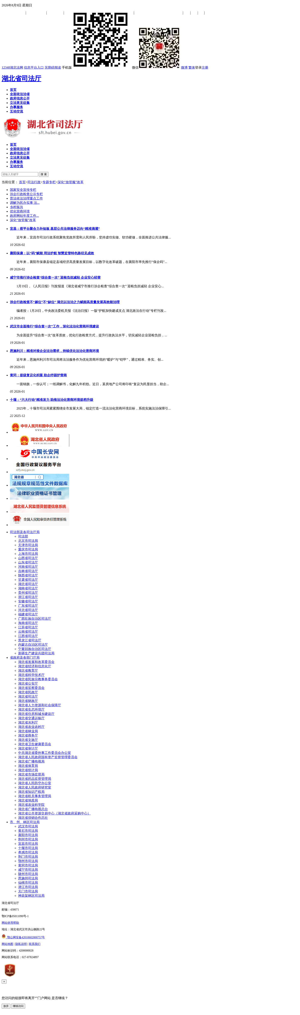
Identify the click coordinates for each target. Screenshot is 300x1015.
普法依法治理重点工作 (26, 198)
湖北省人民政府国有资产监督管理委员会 (48, 757)
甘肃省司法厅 (28, 579)
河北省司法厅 (28, 610)
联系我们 (34, 944)
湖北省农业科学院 (31, 804)
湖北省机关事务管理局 (34, 796)
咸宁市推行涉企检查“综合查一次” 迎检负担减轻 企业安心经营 (55, 277)
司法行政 (34, 182)
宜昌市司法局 (28, 843)
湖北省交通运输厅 (31, 718)
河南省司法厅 (28, 566)
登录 (198, 67)
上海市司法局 (28, 553)
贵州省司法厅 (28, 592)
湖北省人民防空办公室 (34, 783)
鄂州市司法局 (28, 861)
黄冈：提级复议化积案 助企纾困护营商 (38, 375)
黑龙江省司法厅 (29, 640)
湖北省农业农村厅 (31, 727)
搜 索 (44, 174)
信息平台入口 (34, 67)
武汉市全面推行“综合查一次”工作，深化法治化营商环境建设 (54, 326)
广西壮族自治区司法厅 (34, 618)
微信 (156, 67)
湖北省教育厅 (28, 670)
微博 (184, 67)
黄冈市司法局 (28, 865)
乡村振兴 (16, 207)
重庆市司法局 (28, 549)
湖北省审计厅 (28, 748)
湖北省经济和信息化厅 (34, 666)
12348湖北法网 (12, 67)
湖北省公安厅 (28, 683)
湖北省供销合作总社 (33, 817)
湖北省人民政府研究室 (34, 787)
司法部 (23, 536)
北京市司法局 (28, 540)
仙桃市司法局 (28, 882)
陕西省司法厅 (28, 575)
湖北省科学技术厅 (31, 675)
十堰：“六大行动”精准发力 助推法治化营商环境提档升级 (51, 399)
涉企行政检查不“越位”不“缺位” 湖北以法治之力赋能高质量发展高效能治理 (65, 302)
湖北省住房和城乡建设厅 (36, 714)
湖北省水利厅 (28, 722)
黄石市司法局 (28, 830)
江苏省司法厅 (28, 627)
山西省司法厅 (28, 558)
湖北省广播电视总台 (33, 809)
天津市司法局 (28, 545)
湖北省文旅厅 (28, 740)
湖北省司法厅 (21, 78)
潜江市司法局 (28, 887)
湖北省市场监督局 (31, 774)
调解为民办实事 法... (25, 202)
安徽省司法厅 (28, 601)
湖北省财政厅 (28, 701)
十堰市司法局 (28, 848)
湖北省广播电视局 (31, 761)
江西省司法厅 (28, 636)
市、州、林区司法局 (25, 822)
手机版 (96, 67)
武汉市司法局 (28, 826)
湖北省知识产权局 (31, 791)
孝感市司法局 (28, 852)
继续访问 (18, 1006)
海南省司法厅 (28, 623)
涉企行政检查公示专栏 (26, 194)
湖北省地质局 (28, 800)
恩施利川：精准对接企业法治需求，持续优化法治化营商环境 (54, 351)
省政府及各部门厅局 (25, 657)
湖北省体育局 (28, 765)
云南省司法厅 (28, 631)
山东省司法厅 (28, 562)
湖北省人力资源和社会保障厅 (39, 705)
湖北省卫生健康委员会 (34, 744)
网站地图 (7, 944)
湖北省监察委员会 (31, 688)
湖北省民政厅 (28, 692)
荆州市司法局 (28, 839)
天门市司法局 (28, 891)
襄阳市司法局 (28, 835)
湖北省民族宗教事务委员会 (38, 679)
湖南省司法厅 (28, 588)
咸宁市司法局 (28, 869)
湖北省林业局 (28, 731)
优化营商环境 (20, 211)
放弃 (6, 1006)
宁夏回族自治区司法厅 (34, 649)
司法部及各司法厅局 (25, 532)
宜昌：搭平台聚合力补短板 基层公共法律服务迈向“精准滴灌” (55, 228)
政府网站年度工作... (24, 215)
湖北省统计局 (28, 770)
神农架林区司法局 (31, 895)
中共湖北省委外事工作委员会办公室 (44, 753)
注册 (205, 67)
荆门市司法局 (28, 856)
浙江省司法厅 (28, 597)
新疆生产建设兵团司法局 (36, 653)
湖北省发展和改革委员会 (36, 662)
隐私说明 (21, 944)
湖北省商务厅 (28, 735)
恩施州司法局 (28, 878)
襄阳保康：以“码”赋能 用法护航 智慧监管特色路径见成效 (52, 253)
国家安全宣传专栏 (23, 189)
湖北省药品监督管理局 (34, 778)
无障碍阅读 (53, 67)
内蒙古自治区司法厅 (33, 644)
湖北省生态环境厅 (31, 709)
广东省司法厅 (28, 605)
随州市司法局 (28, 874)
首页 (22, 182)
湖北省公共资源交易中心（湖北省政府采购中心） (54, 813)
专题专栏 (49, 182)
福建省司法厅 (28, 614)
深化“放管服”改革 (71, 182)
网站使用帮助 (10, 922)
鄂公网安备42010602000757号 (23, 937)
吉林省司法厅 (28, 571)
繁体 (191, 67)
